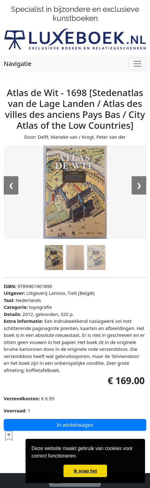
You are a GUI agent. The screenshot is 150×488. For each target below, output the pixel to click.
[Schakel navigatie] (137, 64)
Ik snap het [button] (85, 470)
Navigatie (17, 63)
